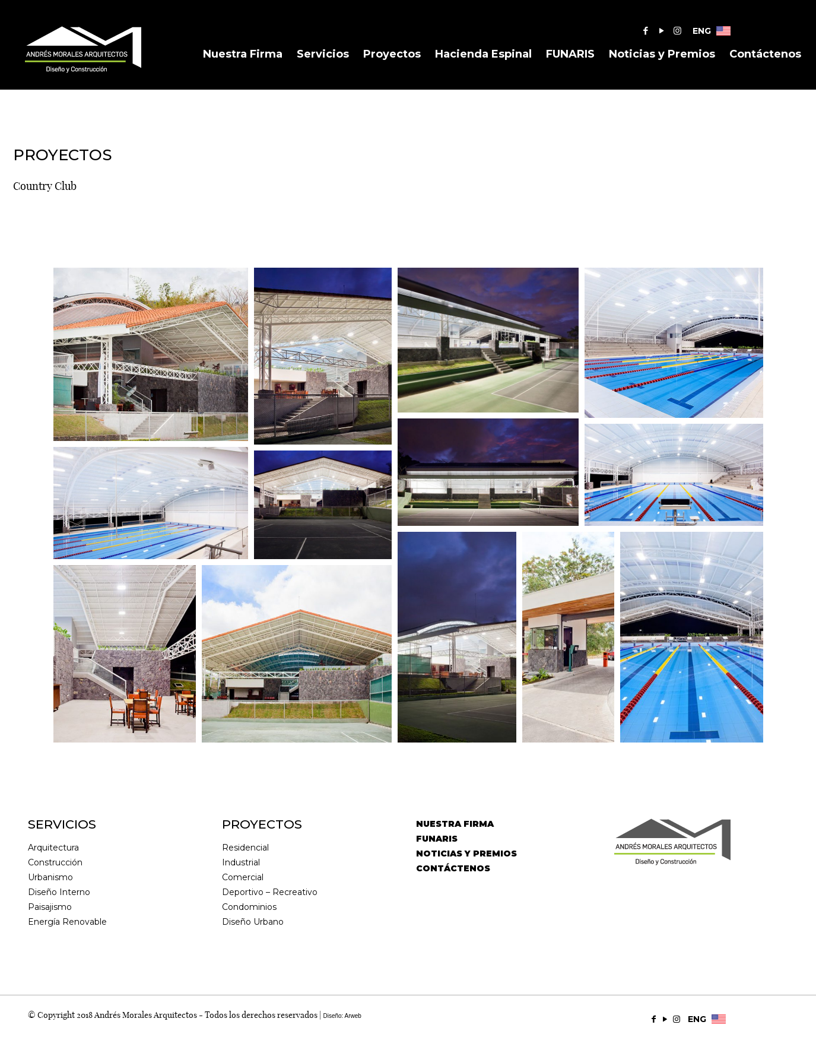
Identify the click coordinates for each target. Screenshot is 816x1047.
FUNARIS (437, 838)
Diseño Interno (59, 892)
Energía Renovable (67, 921)
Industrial (241, 862)
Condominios (249, 907)
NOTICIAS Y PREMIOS (466, 853)
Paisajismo (50, 907)
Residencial (245, 847)
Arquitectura (53, 847)
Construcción (55, 862)
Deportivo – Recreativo (269, 892)
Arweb (353, 1016)
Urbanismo (50, 877)
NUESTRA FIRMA (455, 823)
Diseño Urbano (253, 921)
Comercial (242, 877)
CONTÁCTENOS (453, 868)
